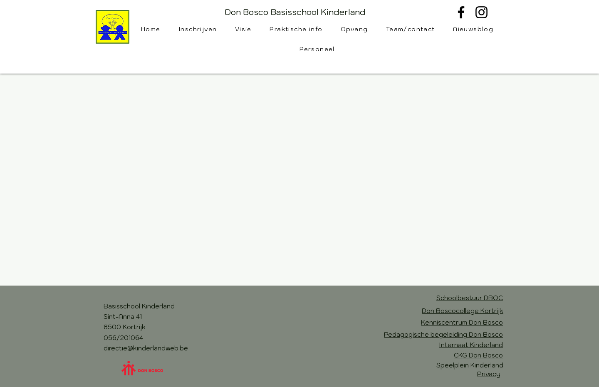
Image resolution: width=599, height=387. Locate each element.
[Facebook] (461, 12)
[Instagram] (481, 12)
